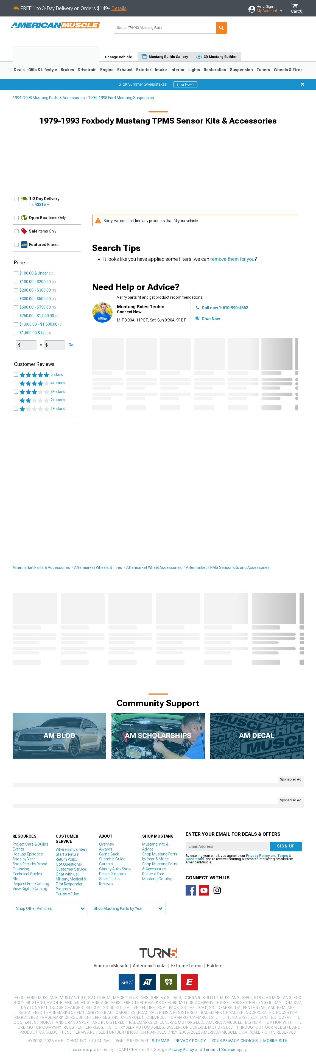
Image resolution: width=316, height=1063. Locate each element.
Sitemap (160, 1041)
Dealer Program (112, 874)
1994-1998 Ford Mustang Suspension (121, 98)
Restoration (215, 70)
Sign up (286, 846)
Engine (107, 70)
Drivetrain (87, 70)
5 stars (41, 374)
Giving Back (109, 854)
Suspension (241, 70)
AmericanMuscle (111, 965)
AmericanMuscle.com (55, 25)
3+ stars (42, 392)
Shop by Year (24, 859)
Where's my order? (71, 849)
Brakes (67, 70)
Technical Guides (27, 874)
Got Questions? (69, 864)
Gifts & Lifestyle (42, 70)
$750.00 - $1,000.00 (36, 316)
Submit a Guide (112, 859)
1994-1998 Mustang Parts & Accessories (49, 98)
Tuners (263, 70)
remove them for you (232, 259)
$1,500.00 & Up (32, 333)
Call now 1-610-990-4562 (225, 308)
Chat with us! (67, 874)
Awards (105, 849)
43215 (40, 204)
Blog (17, 879)
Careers (106, 864)
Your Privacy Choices (235, 1041)
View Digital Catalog (30, 888)
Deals (19, 70)
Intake (161, 70)
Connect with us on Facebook (191, 890)
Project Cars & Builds (30, 844)
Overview (106, 844)
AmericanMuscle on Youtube (204, 890)
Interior (177, 70)
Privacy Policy (258, 856)
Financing (21, 869)
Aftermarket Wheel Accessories (154, 567)
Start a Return (67, 854)
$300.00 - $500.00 (35, 298)
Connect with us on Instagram (217, 890)
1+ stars (42, 409)
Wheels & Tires (288, 70)
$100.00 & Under (33, 273)
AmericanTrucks (150, 965)
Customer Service (71, 869)
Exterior (143, 70)
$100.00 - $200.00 (35, 281)
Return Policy (66, 859)
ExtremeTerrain (187, 965)
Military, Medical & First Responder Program (71, 884)
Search (221, 28)
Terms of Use (67, 894)
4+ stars (42, 383)
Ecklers (214, 965)
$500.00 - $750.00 (35, 307)
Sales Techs (109, 879)
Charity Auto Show (115, 869)
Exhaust (125, 70)
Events (18, 849)
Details (119, 8)
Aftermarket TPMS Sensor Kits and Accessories (228, 567)
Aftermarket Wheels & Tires (98, 567)
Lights (194, 70)
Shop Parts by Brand (30, 864)
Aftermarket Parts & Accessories (41, 567)
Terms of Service (219, 1049)
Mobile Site (275, 1041)
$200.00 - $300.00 (35, 290)
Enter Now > (185, 84)
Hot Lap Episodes (28, 854)
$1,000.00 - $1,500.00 (38, 324)
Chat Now (211, 319)
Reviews (106, 884)
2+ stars (42, 400)
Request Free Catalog (31, 884)
